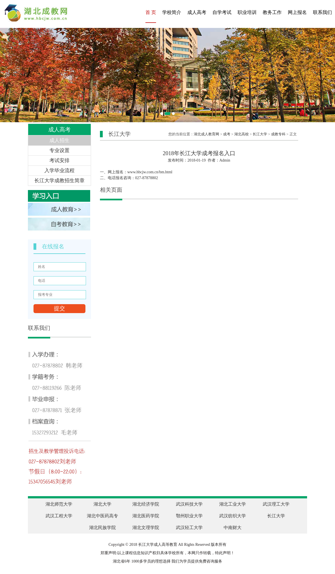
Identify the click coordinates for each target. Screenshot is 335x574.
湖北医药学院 (145, 515)
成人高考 (196, 12)
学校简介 (171, 12)
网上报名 (297, 12)
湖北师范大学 (59, 504)
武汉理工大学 (276, 504)
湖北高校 (241, 134)
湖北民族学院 (102, 527)
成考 (226, 134)
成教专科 (278, 134)
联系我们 (322, 12)
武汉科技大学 (189, 504)
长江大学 (260, 134)
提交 (59, 308)
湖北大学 (102, 504)
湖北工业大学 (232, 504)
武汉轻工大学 (189, 527)
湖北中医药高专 (102, 515)
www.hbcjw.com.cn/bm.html (150, 172)
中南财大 (232, 527)
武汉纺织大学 (232, 515)
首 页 (150, 12)
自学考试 (221, 12)
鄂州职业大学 (189, 515)
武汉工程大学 (59, 515)
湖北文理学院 (145, 527)
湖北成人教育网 (206, 134)
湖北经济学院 (145, 504)
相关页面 (111, 190)
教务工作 (272, 12)
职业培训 (247, 12)
